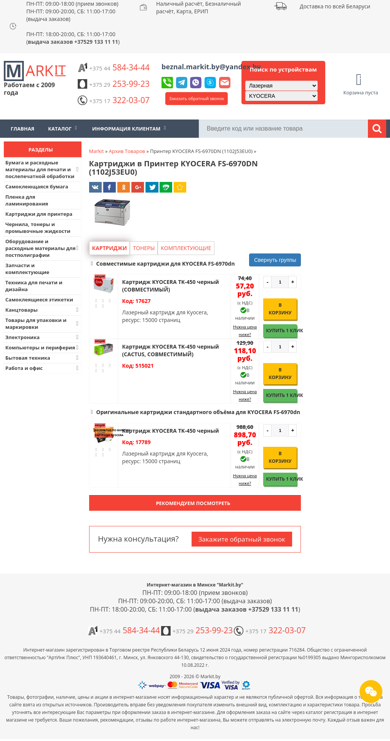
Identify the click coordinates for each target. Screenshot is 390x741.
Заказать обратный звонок (196, 98)
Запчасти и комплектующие (27, 269)
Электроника (42, 337)
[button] (195, 263)
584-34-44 (113, 67)
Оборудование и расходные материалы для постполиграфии (42, 248)
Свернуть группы (275, 260)
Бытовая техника (42, 357)
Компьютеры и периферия (42, 347)
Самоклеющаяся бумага (36, 186)
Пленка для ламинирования (26, 200)
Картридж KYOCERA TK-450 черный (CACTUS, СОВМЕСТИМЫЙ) (170, 350)
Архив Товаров (127, 151)
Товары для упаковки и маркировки (42, 323)
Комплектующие (186, 248)
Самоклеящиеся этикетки (39, 299)
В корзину (280, 309)
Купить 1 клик (281, 330)
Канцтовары (42, 309)
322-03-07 (113, 100)
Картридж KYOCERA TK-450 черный (170, 430)
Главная (22, 128)
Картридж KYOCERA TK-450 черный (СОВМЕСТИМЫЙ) (170, 285)
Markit (96, 151)
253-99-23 (113, 83)
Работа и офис (42, 368)
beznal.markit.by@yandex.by (211, 66)
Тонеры (144, 248)
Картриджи (109, 248)
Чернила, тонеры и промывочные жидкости (37, 227)
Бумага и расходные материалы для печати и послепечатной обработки (42, 169)
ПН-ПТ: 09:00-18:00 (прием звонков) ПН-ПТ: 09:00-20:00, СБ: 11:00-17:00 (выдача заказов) (72, 11)
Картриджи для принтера (38, 213)
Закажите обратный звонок (241, 539)
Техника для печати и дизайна (33, 286)
